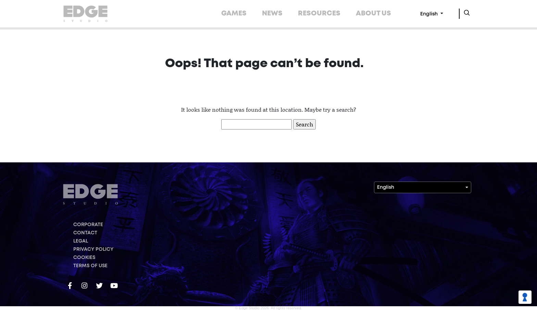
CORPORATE (88, 225)
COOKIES (84, 258)
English (429, 14)
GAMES (234, 13)
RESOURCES (319, 13)
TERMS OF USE (90, 266)
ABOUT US (373, 13)
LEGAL (80, 241)
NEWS (272, 13)
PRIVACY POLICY (93, 249)
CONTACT (85, 233)
